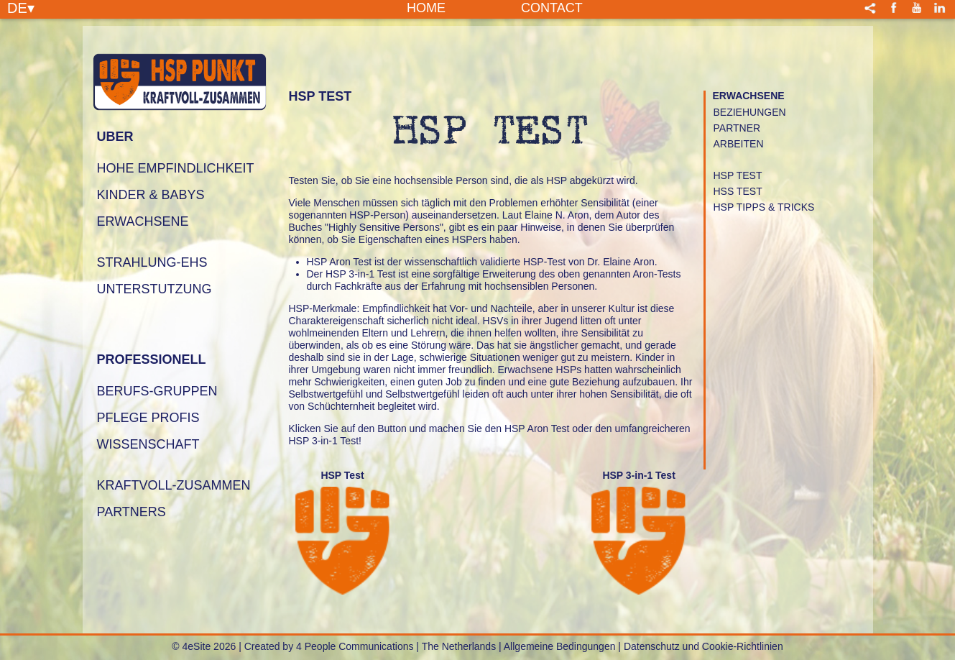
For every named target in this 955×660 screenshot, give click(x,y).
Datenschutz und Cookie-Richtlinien (703, 646)
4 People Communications (354, 646)
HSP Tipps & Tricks (764, 207)
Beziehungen (750, 112)
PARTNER (737, 128)
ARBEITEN (739, 144)
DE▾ (20, 7)
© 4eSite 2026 (204, 646)
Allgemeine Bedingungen (560, 646)
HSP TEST (738, 175)
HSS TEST (738, 191)
